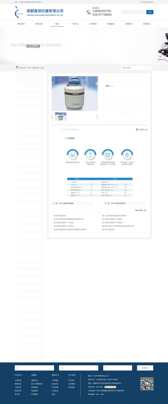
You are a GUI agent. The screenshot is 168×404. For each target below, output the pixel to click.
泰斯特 (22, 106)
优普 (21, 195)
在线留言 (125, 114)
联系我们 (147, 24)
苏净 (21, 180)
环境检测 (34, 394)
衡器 (21, 136)
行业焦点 (55, 391)
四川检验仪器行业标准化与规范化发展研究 (71, 229)
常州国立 (23, 343)
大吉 (21, 298)
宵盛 (21, 173)
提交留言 (145, 368)
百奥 (21, 350)
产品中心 (75, 24)
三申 (21, 150)
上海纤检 (18, 380)
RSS (97, 394)
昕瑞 (21, 306)
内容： (117, 368)
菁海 (21, 254)
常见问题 (55, 387)
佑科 (21, 202)
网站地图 (91, 394)
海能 (21, 224)
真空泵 (17, 394)
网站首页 (21, 24)
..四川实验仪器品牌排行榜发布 (116, 216)
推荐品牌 (39, 24)
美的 (57, 24)
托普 (21, 261)
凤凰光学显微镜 (26, 121)
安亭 (21, 269)
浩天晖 (22, 217)
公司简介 (71, 380)
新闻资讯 (129, 24)
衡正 (21, 158)
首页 (29, 68)
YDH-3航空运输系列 (118, 203)
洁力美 (22, 357)
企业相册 (71, 384)
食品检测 (34, 391)
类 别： (110, 104)
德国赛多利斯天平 (27, 128)
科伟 (21, 239)
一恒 (21, 247)
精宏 (21, 291)
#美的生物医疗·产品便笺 (113, 219)
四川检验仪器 (61, 216)
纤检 (21, 91)
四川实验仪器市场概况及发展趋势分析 (70, 219)
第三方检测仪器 (37, 384)
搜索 (149, 12)
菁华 (21, 165)
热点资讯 (55, 384)
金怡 (21, 283)
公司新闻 (55, 380)
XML (102, 394)
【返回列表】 (139, 210)
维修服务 (111, 24)
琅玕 (21, 232)
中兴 (21, 143)
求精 (21, 113)
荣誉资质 (71, 387)
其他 (53, 394)
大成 (21, 276)
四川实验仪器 (109, 229)
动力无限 (99, 387)
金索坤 (22, 335)
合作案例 (93, 24)
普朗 (21, 210)
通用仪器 (18, 384)
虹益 (21, 313)
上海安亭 (18, 387)
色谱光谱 (18, 391)
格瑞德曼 (23, 187)
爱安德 (22, 99)
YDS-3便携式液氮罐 (66, 203)
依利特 (22, 328)
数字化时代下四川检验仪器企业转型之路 (119, 226)
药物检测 (34, 387)
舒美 (21, 320)
